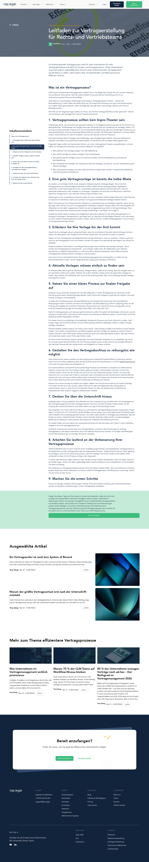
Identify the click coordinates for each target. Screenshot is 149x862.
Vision (116, 798)
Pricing (90, 802)
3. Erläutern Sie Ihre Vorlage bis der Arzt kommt (26, 152)
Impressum (80, 842)
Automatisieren (67, 795)
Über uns (117, 795)
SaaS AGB (79, 835)
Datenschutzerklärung (116, 838)
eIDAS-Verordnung (127, 362)
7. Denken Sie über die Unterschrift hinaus (24, 173)
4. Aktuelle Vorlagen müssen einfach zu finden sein (25, 157)
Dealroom (65, 809)
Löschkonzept (113, 849)
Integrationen (67, 812)
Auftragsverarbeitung (116, 842)
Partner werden (119, 805)
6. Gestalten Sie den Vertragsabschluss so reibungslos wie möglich (24, 168)
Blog (89, 795)
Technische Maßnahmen (117, 845)
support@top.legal (43, 802)
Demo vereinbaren (134, 4)
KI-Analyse (66, 805)
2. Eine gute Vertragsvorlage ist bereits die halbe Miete (26, 147)
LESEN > (87, 570)
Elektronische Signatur (70, 816)
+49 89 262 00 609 (43, 798)
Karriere (117, 802)
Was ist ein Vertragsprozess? (20, 136)
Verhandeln (66, 798)
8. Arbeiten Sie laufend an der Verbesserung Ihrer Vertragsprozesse (25, 178)
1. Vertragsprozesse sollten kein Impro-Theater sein (25, 141)
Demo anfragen (94, 515)
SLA (77, 838)
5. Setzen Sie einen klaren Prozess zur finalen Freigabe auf (25, 162)
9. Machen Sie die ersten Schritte (21, 183)
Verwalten (65, 802)
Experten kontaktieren (44, 795)
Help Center (92, 805)
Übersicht (111, 835)
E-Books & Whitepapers (97, 798)
